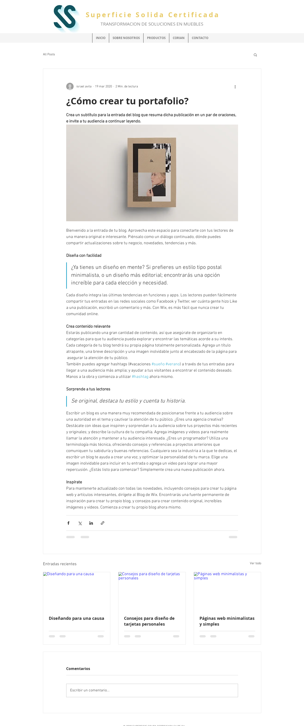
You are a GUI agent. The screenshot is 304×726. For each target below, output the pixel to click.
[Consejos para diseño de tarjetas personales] (152, 591)
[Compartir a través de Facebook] (68, 523)
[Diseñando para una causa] (76, 591)
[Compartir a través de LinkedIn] (91, 523)
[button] (255, 54)
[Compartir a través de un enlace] (102, 523)
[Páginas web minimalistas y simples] (227, 591)
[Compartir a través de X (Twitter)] (80, 523)
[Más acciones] (235, 86)
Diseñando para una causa (76, 618)
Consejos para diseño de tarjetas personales (149, 621)
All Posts (49, 54)
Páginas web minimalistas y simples (227, 621)
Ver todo (255, 563)
